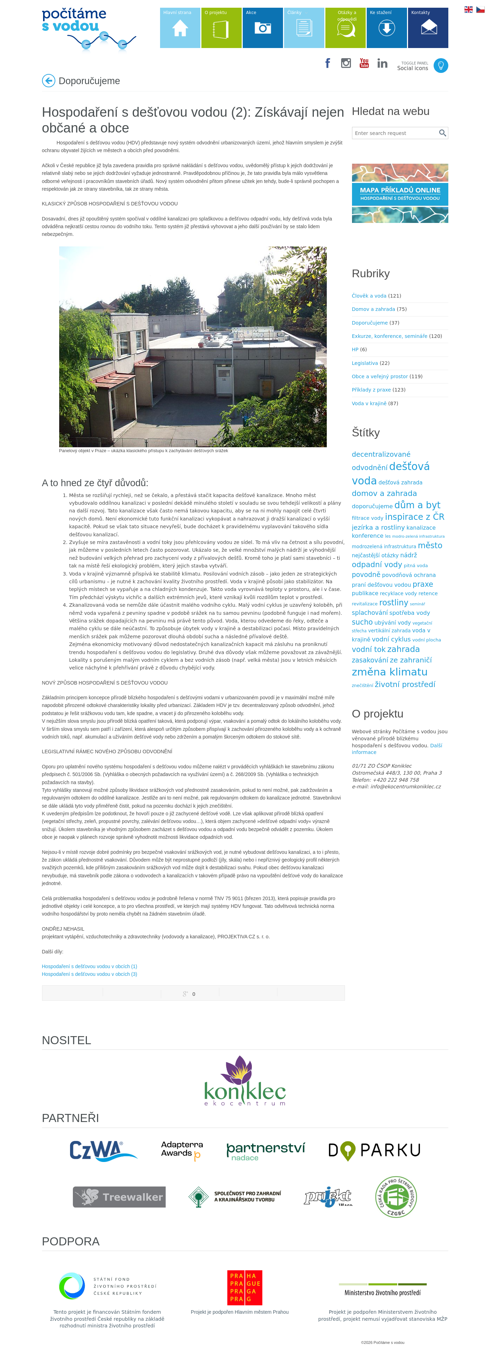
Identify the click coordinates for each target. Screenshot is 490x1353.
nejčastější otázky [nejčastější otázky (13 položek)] (375, 555)
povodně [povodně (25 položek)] (366, 574)
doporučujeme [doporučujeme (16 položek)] (372, 506)
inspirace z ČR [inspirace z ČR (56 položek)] (414, 517)
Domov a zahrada (373, 309)
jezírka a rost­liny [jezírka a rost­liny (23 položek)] (378, 527)
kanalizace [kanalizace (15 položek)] (421, 527)
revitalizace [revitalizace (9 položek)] (365, 603)
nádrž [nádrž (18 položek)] (408, 555)
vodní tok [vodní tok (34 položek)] (369, 649)
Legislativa (365, 363)
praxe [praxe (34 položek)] (423, 584)
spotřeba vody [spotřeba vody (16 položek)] (409, 613)
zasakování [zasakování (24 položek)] (370, 660)
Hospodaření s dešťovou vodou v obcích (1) (89, 966)
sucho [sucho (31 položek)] (362, 622)
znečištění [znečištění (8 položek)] (362, 685)
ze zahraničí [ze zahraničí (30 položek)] (411, 660)
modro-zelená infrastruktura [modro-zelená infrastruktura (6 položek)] (418, 536)
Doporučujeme (370, 323)
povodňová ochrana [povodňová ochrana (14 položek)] (409, 575)
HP (355, 349)
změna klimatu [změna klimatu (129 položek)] (390, 672)
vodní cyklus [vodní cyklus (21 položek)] (391, 639)
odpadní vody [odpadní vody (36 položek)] (377, 564)
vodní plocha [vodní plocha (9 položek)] (426, 639)
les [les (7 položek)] (388, 536)
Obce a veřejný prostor (380, 376)
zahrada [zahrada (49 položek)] (403, 649)
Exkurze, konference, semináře (390, 336)
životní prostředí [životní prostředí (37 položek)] (405, 684)
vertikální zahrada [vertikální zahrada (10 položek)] (389, 630)
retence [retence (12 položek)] (428, 593)
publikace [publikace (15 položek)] (365, 593)
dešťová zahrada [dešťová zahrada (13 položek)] (401, 483)
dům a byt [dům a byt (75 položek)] (417, 505)
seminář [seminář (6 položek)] (417, 604)
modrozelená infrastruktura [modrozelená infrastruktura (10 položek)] (384, 546)
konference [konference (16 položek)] (368, 535)
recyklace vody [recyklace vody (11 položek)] (398, 593)
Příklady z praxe (371, 390)
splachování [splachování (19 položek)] (370, 612)
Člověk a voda (369, 296)
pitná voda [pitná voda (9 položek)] (416, 565)
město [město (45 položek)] (430, 545)
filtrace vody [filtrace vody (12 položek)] (368, 518)
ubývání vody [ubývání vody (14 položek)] (392, 623)
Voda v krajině (369, 403)
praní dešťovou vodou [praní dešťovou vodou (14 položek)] (381, 585)
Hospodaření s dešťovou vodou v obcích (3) (89, 974)
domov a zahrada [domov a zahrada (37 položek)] (384, 493)
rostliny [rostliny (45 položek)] (393, 602)
